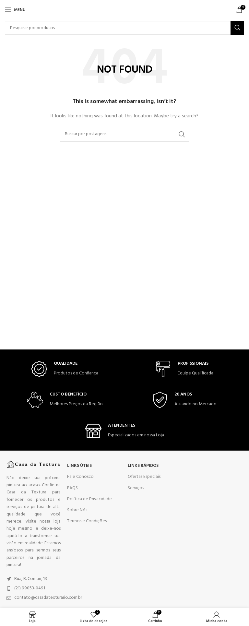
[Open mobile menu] (15, 9)
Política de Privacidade (89, 499)
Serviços (136, 488)
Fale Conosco (80, 476)
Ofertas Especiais (144, 476)
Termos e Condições (87, 521)
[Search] (124, 28)
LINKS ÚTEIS (79, 465)
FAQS (72, 488)
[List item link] (33, 579)
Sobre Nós (77, 510)
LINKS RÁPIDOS (143, 465)
